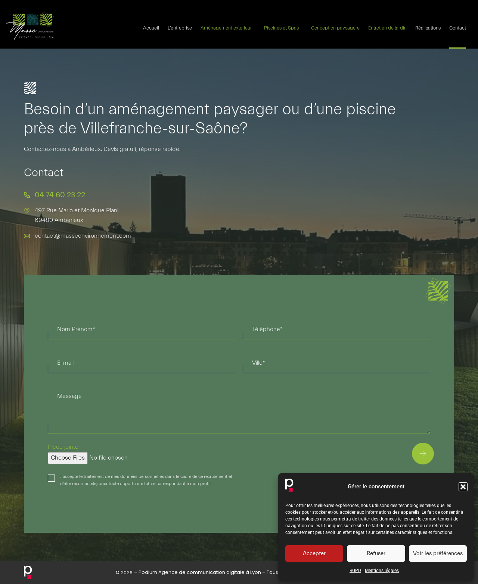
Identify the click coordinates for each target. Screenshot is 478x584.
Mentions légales (382, 570)
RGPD (355, 570)
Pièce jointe (63, 447)
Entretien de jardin (387, 27)
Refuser (376, 553)
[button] (463, 487)
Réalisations (428, 27)
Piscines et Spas (283, 27)
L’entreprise (180, 27)
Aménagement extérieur (228, 27)
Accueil (151, 27)
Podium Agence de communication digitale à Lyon (200, 572)
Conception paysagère (335, 27)
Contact (457, 27)
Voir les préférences (438, 553)
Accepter (314, 553)
